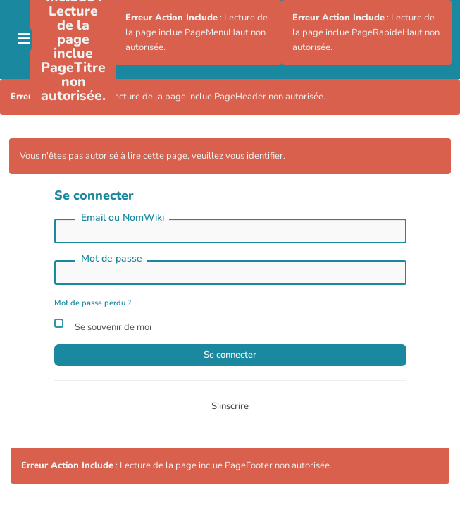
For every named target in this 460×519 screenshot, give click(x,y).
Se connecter (230, 354)
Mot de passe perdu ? (92, 303)
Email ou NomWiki (122, 217)
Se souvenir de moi (102, 325)
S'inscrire (230, 406)
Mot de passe (111, 258)
